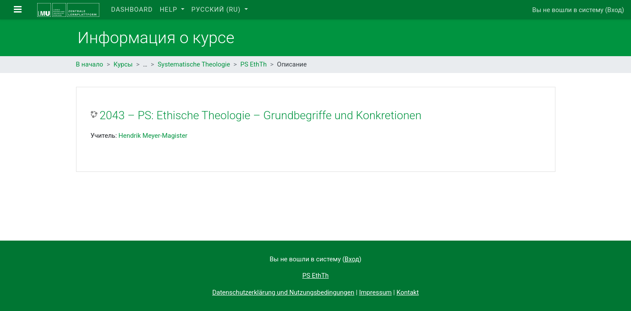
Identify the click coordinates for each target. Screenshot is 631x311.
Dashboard (131, 9)
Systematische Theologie (194, 64)
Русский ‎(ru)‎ (217, 9)
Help (170, 9)
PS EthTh (253, 64)
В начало (89, 64)
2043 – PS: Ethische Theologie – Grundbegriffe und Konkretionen (261, 115)
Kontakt (407, 292)
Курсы (123, 64)
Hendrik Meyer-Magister (152, 136)
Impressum (375, 292)
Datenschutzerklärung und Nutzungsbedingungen (283, 292)
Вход (614, 10)
